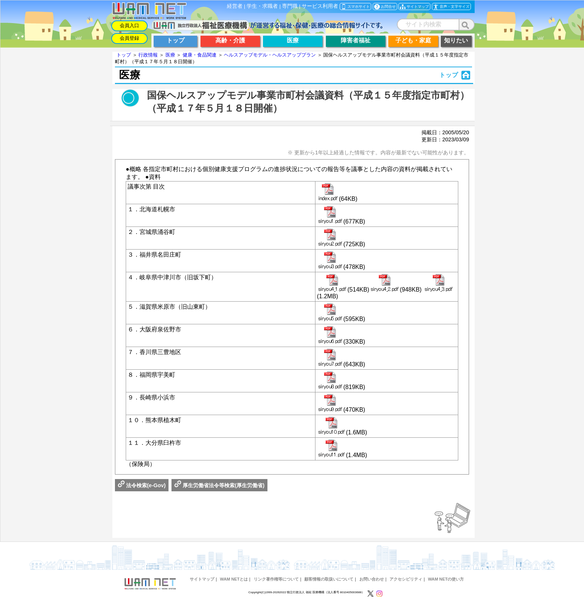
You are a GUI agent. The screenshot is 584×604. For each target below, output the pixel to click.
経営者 (235, 6)
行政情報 (148, 55)
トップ (123, 55)
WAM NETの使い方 (446, 579)
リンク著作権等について (276, 579)
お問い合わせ (371, 579)
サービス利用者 (320, 6)
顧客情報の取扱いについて (328, 579)
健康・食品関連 (199, 55)
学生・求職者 (262, 6)
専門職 (290, 6)
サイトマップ (202, 579)
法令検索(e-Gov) (142, 485)
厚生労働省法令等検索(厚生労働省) (219, 485)
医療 (170, 55)
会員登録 (129, 38)
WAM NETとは (234, 579)
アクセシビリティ (405, 579)
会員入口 (129, 25)
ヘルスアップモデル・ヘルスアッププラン (270, 55)
